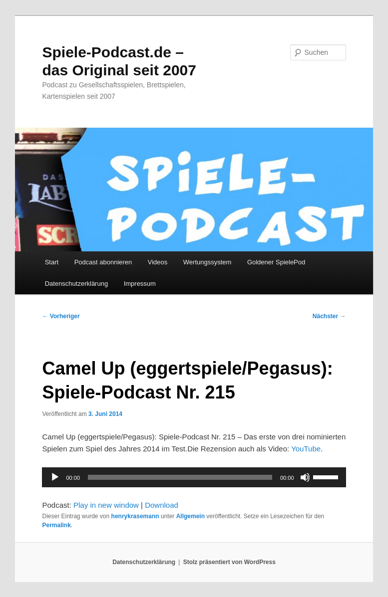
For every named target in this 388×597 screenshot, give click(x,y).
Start (51, 262)
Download (161, 505)
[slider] (180, 477)
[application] (194, 477)
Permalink (56, 525)
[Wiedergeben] (55, 477)
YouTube (306, 448)
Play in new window (106, 505)
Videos (158, 262)
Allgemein (190, 516)
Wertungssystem (207, 262)
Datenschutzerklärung (76, 283)
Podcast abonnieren (103, 262)
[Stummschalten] (305, 477)
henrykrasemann (135, 516)
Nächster (329, 316)
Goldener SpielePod (276, 262)
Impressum (140, 283)
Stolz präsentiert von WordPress (229, 562)
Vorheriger (60, 316)
